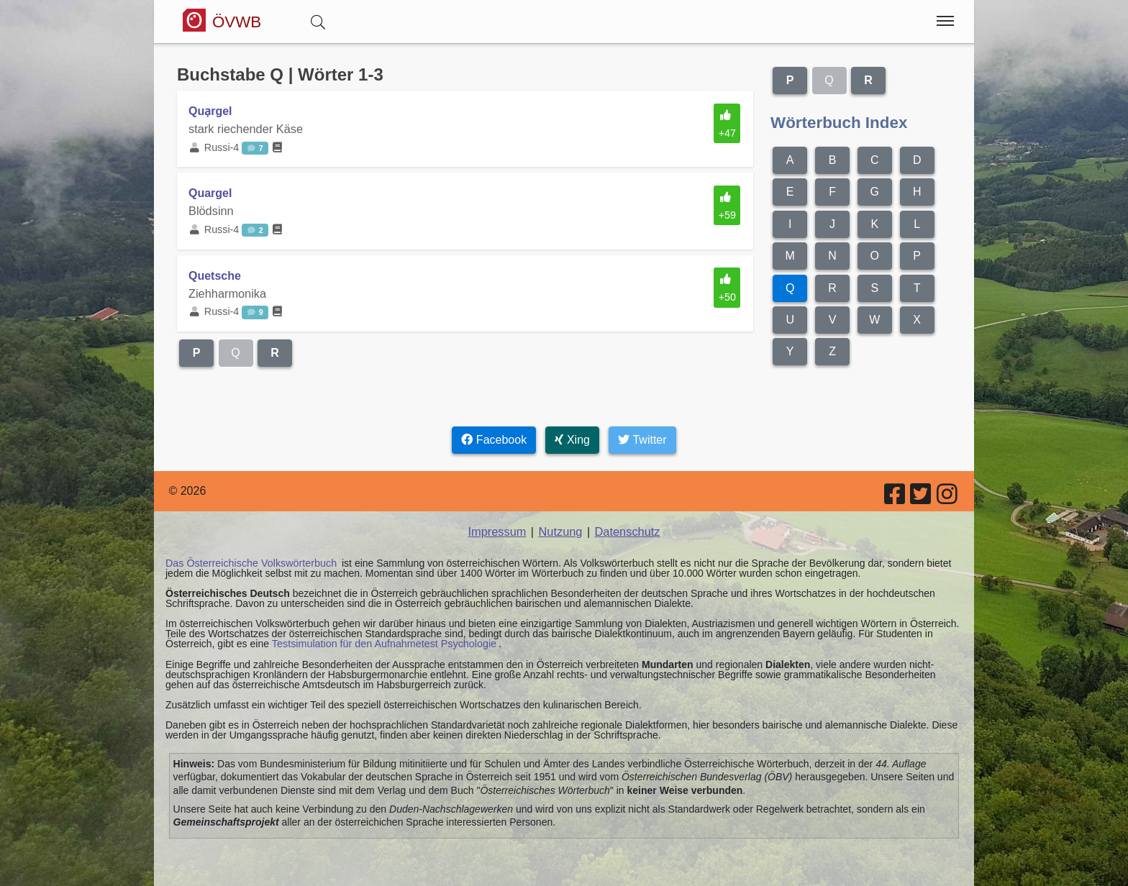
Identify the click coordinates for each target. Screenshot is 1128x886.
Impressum (498, 530)
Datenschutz (626, 530)
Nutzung (560, 530)
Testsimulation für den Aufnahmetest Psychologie (381, 641)
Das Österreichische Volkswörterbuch (249, 561)
